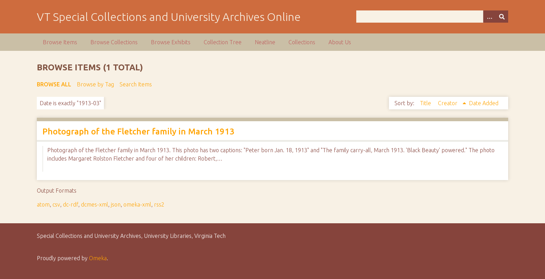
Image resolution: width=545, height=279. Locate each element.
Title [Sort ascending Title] (426, 103)
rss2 (159, 204)
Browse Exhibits (170, 42)
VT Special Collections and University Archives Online (169, 16)
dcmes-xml (94, 204)
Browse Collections (114, 42)
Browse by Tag (95, 84)
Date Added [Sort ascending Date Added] (483, 103)
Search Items (136, 84)
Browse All (54, 84)
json (116, 204)
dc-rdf (70, 204)
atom (43, 204)
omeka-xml (137, 204)
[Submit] (502, 16)
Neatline (265, 42)
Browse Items (60, 42)
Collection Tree (223, 42)
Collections (301, 42)
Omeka (98, 258)
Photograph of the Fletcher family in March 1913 (138, 131)
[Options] (489, 16)
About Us (339, 42)
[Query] (432, 16)
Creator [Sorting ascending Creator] (448, 103)
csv (56, 204)
